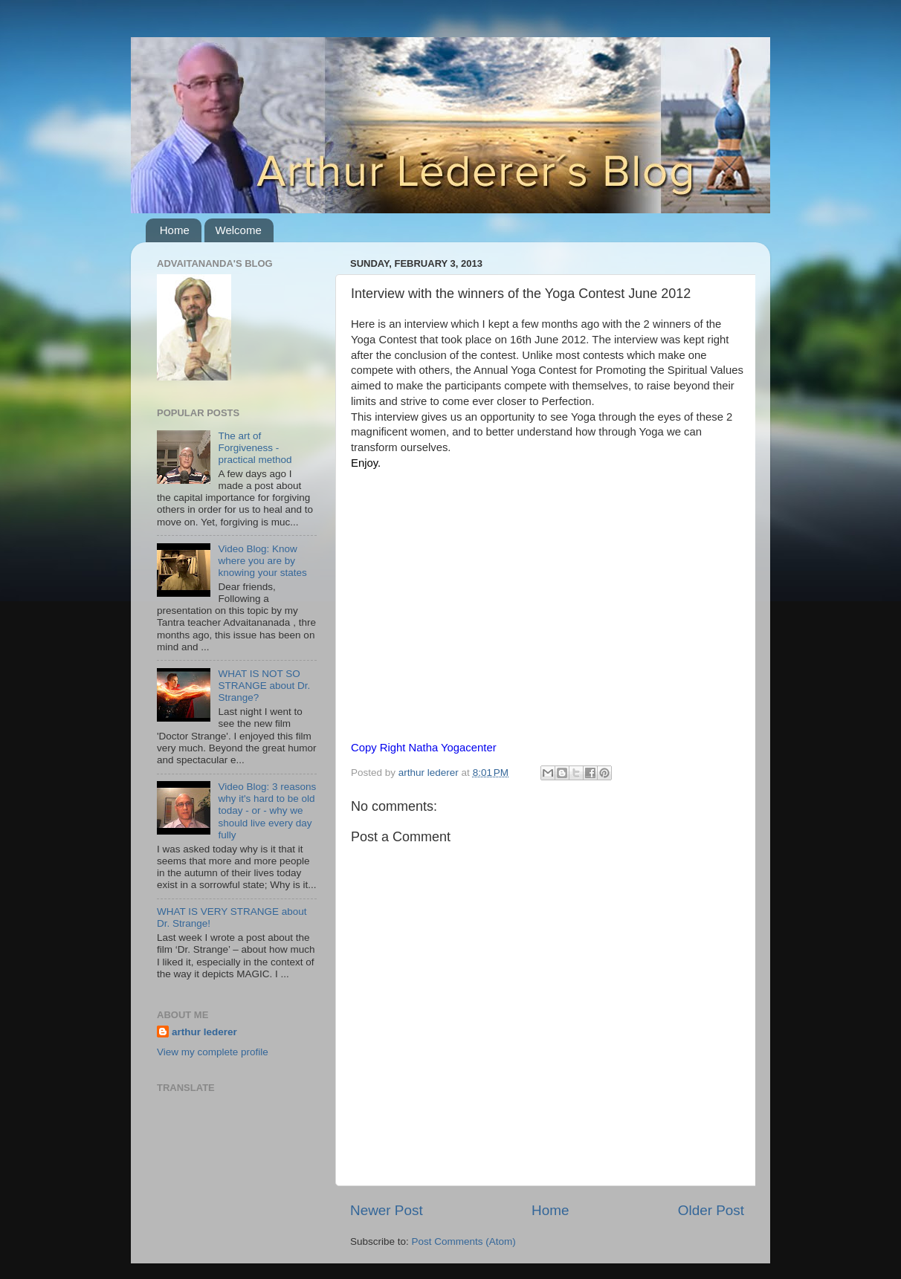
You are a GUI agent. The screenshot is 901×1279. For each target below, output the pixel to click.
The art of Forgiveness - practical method (254, 447)
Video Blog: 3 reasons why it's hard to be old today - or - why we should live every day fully (267, 811)
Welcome (239, 230)
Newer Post (386, 1210)
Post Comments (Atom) (464, 1241)
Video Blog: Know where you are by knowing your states (262, 560)
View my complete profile (212, 1052)
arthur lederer (204, 1031)
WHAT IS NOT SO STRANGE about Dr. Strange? (264, 685)
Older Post (711, 1210)
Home (175, 230)
